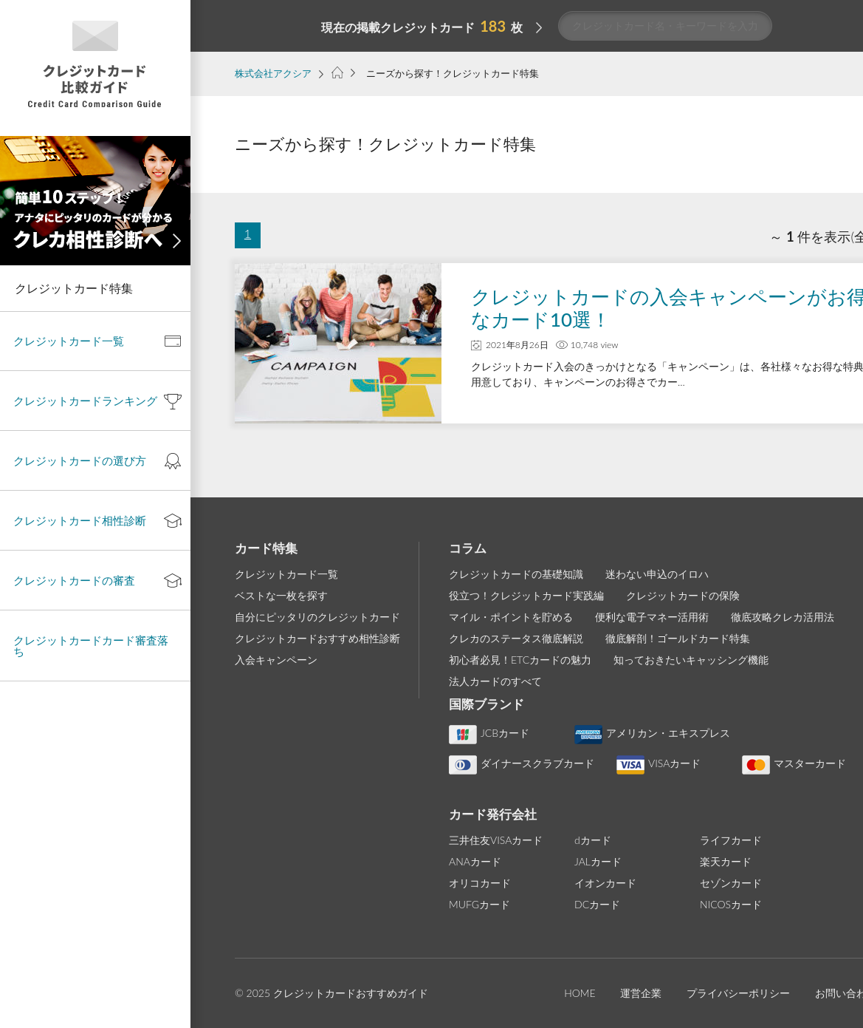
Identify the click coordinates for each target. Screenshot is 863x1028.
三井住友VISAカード (496, 840)
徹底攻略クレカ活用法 (782, 616)
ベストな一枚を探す (281, 595)
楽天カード (726, 861)
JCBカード (489, 732)
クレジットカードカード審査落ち (90, 645)
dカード (592, 840)
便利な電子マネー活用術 (652, 616)
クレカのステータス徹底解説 (516, 638)
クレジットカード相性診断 (79, 520)
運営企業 (640, 993)
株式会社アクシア (273, 73)
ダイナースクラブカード (521, 763)
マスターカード (794, 763)
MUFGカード (479, 904)
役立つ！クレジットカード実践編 (526, 595)
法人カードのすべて (495, 681)
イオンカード (605, 882)
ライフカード (731, 840)
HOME (579, 993)
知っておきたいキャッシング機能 (691, 659)
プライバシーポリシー (738, 993)
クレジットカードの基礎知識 (516, 574)
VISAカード (658, 763)
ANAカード (475, 861)
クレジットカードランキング (85, 400)
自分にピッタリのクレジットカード (317, 616)
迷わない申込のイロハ (657, 574)
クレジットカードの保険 (683, 595)
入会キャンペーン (276, 659)
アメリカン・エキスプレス (652, 732)
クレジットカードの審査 (74, 580)
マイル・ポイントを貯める (511, 616)
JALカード (598, 861)
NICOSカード (731, 904)
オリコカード (480, 882)
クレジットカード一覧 (286, 574)
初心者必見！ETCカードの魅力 (520, 659)
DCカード (597, 904)
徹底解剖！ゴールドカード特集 (677, 638)
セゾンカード (731, 882)
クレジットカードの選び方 (79, 460)
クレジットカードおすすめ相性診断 (317, 638)
